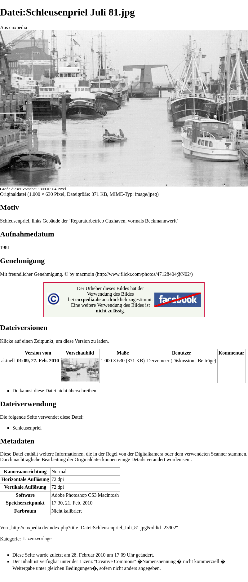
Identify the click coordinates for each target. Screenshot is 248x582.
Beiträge (206, 360)
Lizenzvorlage (37, 538)
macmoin (85, 274)
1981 (5, 247)
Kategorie (10, 538)
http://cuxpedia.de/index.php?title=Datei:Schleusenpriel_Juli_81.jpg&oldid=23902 (93, 527)
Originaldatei (13, 194)
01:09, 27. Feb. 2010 (38, 360)
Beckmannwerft (161, 220)
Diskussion (183, 360)
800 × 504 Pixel (53, 189)
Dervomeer (158, 360)
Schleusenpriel (14, 220)
